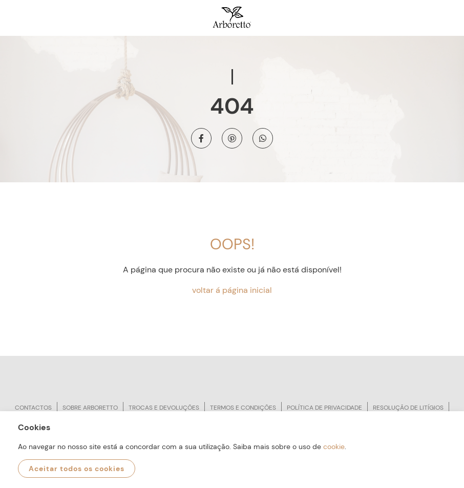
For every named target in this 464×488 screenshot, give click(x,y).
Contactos (33, 408)
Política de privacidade (324, 408)
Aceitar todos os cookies (76, 468)
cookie (334, 446)
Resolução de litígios (408, 408)
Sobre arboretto (90, 408)
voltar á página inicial (232, 290)
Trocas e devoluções (164, 408)
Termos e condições (243, 408)
